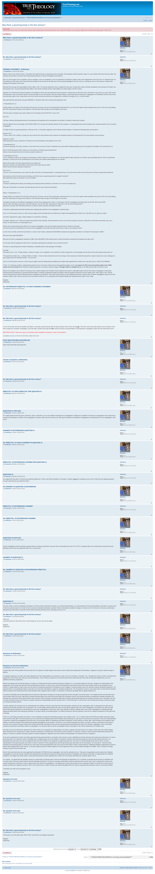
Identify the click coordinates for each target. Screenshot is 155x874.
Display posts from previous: (64, 849)
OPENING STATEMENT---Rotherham (16, 69)
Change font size (150, 17)
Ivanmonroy (8, 59)
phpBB (72, 870)
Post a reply (7, 34)
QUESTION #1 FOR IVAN (12, 411)
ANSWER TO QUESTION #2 (13, 557)
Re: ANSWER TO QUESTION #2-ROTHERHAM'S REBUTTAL (24, 569)
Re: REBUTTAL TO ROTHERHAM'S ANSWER (19, 518)
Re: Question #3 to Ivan (11, 798)
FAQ (146, 20)
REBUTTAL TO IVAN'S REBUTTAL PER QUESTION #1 (22, 391)
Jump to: (86, 857)
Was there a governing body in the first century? (23, 25)
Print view (147, 17)
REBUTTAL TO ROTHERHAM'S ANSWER (18, 506)
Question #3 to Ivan (10, 779)
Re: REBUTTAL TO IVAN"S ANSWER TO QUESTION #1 (23, 442)
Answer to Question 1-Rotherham (15, 360)
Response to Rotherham (12, 653)
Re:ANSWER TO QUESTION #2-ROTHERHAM (19, 486)
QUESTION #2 (8, 474)
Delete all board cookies (131, 867)
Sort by (82, 849)
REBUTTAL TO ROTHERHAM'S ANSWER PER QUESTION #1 (25, 462)
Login (150, 20)
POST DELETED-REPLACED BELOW (16, 340)
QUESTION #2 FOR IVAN (12, 538)
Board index (8, 17)
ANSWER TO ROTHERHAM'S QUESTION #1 (19, 430)
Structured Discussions (18, 17)
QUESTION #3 (8, 601)
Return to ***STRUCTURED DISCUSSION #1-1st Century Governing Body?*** (23, 856)
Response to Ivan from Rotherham (15, 666)
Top (151, 53)
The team (122, 867)
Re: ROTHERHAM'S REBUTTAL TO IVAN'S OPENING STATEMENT (27, 286)
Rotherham (8, 40)
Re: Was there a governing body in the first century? (22, 57)
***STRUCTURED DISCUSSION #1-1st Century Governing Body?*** (43, 17)
